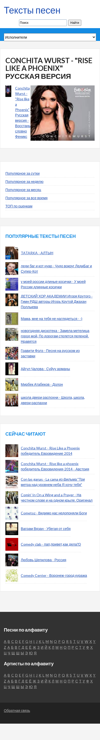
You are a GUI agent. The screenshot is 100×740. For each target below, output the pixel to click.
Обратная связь (17, 710)
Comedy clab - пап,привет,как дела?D (51, 544)
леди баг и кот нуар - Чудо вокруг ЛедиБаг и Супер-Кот (56, 268)
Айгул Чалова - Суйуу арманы (45, 369)
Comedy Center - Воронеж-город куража (54, 575)
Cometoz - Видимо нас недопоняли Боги (54, 513)
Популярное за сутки (22, 173)
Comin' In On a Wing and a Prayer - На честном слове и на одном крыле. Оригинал (57, 497)
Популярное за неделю (24, 181)
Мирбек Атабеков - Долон (42, 384)
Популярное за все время (26, 198)
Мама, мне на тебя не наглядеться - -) (51, 318)
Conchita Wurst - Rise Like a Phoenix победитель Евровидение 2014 (50, 451)
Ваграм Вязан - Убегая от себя (46, 528)
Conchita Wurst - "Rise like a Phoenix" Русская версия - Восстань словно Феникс (23, 112)
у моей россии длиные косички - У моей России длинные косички (53, 284)
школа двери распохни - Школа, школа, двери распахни (53, 400)
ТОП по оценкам (18, 206)
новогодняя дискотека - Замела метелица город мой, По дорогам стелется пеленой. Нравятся (55, 336)
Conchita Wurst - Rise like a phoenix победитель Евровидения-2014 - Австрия (55, 466)
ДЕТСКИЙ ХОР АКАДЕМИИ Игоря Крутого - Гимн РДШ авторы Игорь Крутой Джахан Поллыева (57, 301)
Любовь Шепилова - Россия (43, 560)
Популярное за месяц (23, 189)
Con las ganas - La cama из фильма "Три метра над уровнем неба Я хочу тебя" (53, 482)
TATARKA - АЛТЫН (37, 253)
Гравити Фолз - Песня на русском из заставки (50, 353)
